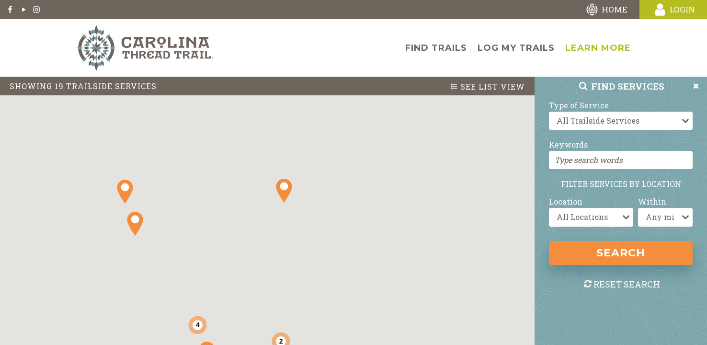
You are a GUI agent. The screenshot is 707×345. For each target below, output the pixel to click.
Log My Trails (516, 48)
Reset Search (621, 284)
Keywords (568, 144)
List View (487, 87)
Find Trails (436, 48)
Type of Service (579, 105)
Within (652, 201)
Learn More (598, 48)
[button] (135, 224)
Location (565, 201)
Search (620, 252)
